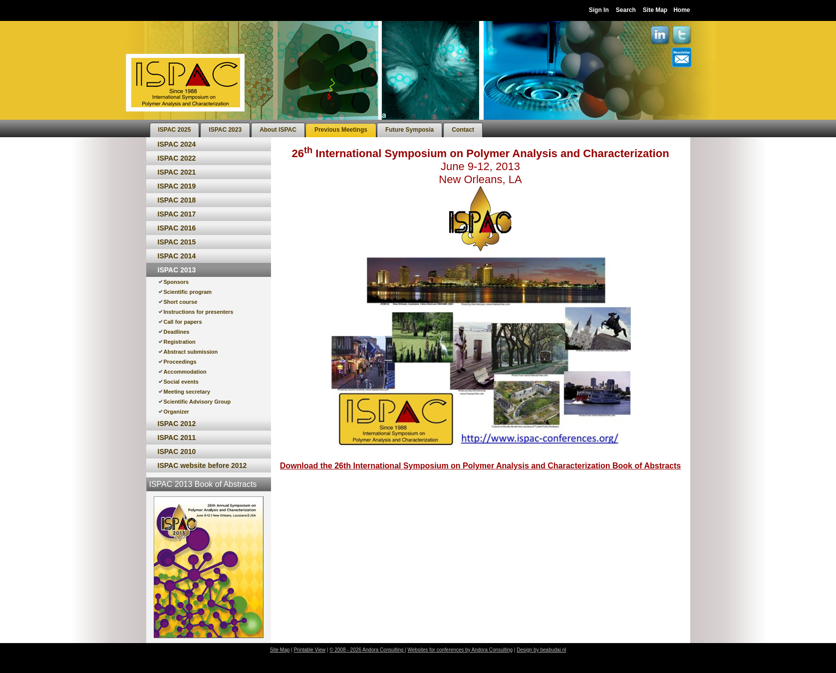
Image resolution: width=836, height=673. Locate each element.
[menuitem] (175, 130)
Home (681, 9)
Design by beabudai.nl (541, 650)
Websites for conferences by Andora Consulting (460, 650)
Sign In (599, 9)
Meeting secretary (187, 392)
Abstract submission (191, 352)
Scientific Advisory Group (197, 402)
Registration (180, 342)
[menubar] (316, 128)
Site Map (655, 9)
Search (626, 9)
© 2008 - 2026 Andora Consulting (367, 650)
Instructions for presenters (199, 312)
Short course (181, 302)
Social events (181, 382)
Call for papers (183, 322)
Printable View (309, 650)
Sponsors (176, 282)
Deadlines (177, 332)
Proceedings (180, 362)
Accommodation (185, 372)
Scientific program (188, 292)
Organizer (176, 412)
